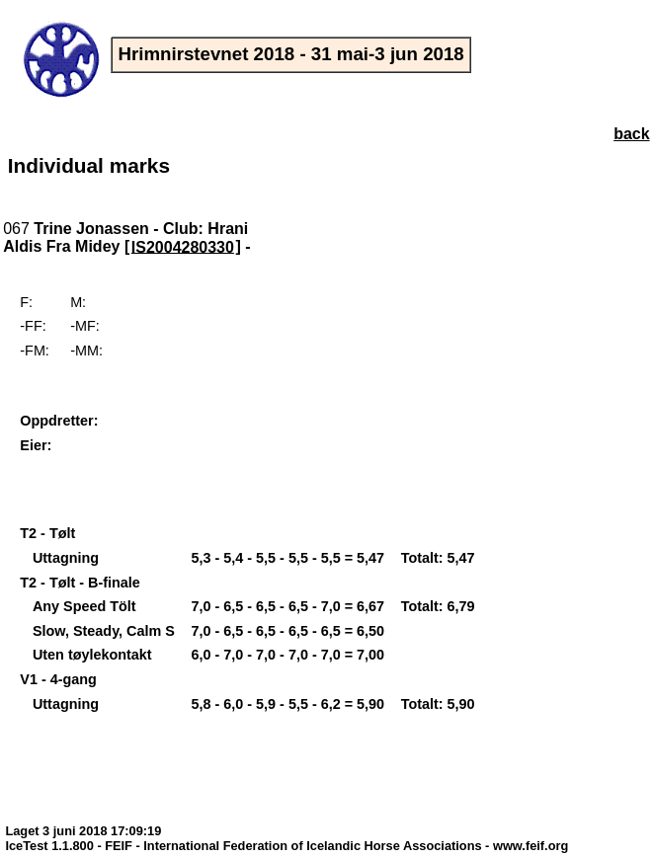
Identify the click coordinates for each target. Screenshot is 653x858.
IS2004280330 (182, 246)
